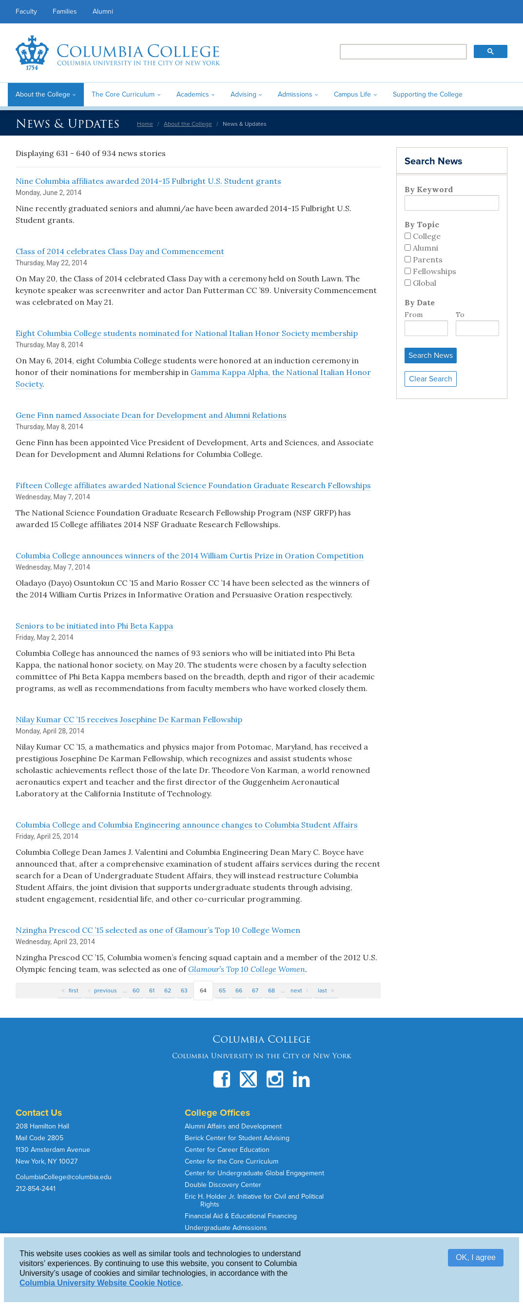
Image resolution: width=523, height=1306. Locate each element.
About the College (43, 94)
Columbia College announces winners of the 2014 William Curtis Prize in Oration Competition (190, 555)
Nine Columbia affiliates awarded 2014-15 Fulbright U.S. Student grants (148, 181)
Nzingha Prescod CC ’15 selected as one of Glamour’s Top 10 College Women (158, 930)
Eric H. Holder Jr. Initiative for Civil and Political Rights (254, 1200)
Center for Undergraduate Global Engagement (254, 1173)
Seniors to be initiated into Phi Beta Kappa (94, 626)
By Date (420, 302)
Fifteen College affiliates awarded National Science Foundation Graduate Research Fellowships (193, 485)
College (427, 236)
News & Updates (67, 124)
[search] (402, 52)
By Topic (422, 224)
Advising (243, 94)
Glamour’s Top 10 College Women (246, 969)
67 (255, 990)
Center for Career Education (227, 1150)
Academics (192, 94)
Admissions (295, 94)
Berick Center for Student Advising (237, 1138)
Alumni (103, 11)
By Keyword (429, 189)
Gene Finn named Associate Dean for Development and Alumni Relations (151, 415)
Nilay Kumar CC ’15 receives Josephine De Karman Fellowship (129, 719)
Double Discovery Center (223, 1185)
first (73, 990)
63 (184, 990)
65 (222, 990)
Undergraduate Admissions (226, 1228)
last (322, 990)
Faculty (26, 11)
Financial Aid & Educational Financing (241, 1216)
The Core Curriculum (123, 94)
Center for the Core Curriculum (231, 1161)
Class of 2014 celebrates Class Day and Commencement (120, 251)
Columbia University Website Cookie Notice (100, 1283)
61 (152, 990)
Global (424, 283)
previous (105, 990)
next (296, 990)
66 (238, 990)
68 (271, 990)
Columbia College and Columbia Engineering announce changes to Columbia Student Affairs (187, 825)
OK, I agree (476, 1257)
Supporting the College (428, 94)
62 (167, 990)
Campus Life (352, 94)
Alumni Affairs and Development (233, 1126)
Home (145, 123)
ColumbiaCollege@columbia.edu (64, 1177)
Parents (428, 259)
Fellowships (434, 271)
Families (65, 11)
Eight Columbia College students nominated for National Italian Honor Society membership (187, 333)
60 (136, 990)
